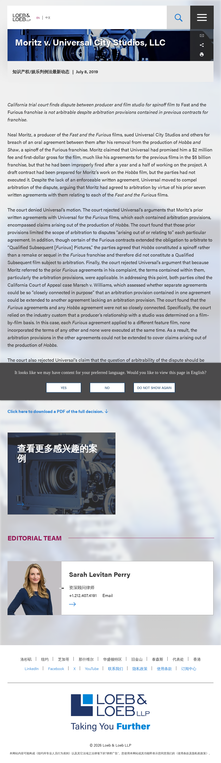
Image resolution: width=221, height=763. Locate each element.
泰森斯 (157, 659)
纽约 (45, 659)
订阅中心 (188, 668)
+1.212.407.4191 (83, 595)
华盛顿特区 (112, 659)
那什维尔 (86, 659)
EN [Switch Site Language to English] (38, 17)
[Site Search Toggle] (178, 17)
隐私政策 (139, 668)
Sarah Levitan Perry (99, 574)
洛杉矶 (26, 659)
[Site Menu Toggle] (201, 17)
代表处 (178, 659)
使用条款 (164, 668)
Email (107, 595)
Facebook (56, 668)
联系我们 (115, 668)
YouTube (92, 668)
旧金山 (137, 659)
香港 (197, 659)
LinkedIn (32, 668)
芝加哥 (63, 659)
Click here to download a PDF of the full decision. (56, 411)
